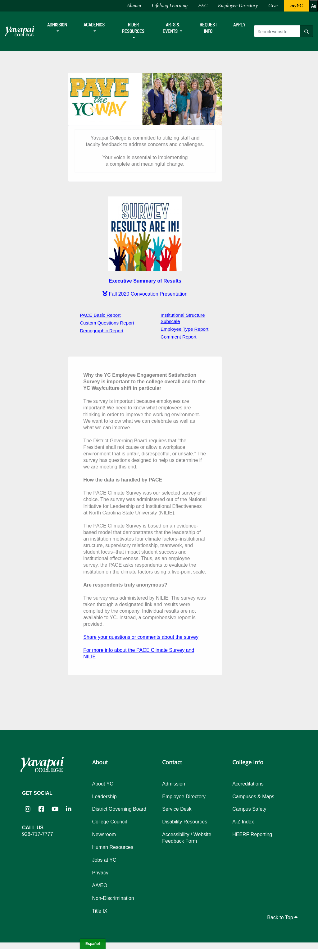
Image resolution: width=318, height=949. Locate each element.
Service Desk (176, 809)
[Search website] (277, 31)
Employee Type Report (184, 329)
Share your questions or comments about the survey (140, 637)
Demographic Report (101, 330)
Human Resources (113, 847)
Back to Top (282, 917)
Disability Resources (184, 821)
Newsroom (104, 834)
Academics (94, 24)
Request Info (208, 27)
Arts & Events (171, 27)
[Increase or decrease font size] (313, 6)
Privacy (100, 872)
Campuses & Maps (253, 796)
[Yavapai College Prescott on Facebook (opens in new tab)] (41, 808)
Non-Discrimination (113, 898)
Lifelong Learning (170, 5)
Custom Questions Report (107, 322)
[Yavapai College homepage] (19, 31)
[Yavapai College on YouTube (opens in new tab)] (55, 808)
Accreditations (248, 783)
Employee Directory (238, 5)
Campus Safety (249, 809)
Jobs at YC (104, 860)
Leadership (104, 796)
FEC (202, 5)
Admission (57, 24)
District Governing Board (119, 809)
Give (273, 5)
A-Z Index (243, 821)
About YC (102, 783)
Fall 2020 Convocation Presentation (145, 294)
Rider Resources (133, 27)
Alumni (134, 5)
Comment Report (179, 336)
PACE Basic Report (100, 315)
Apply (239, 24)
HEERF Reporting (252, 834)
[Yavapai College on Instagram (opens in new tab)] (27, 808)
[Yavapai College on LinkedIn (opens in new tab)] (68, 808)
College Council (109, 821)
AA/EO (99, 885)
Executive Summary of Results (145, 280)
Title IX (99, 911)
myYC (296, 5)
